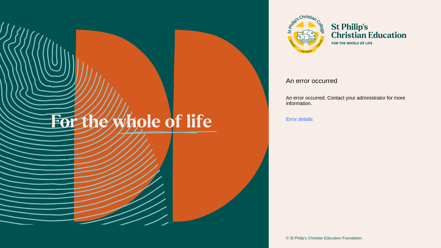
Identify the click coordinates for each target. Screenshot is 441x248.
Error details (299, 119)
